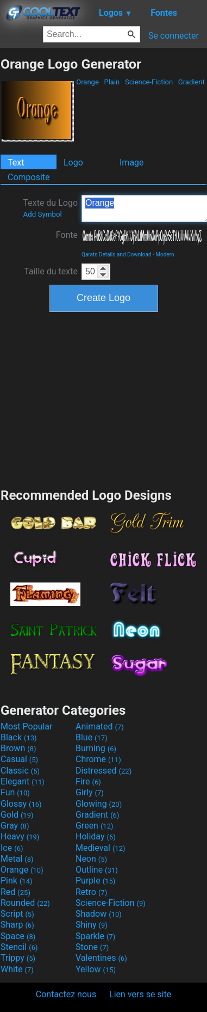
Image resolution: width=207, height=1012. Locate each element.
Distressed (103, 770)
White (17, 969)
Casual (19, 759)
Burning (96, 748)
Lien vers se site (140, 994)
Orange (87, 82)
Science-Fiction (149, 82)
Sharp (17, 924)
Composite (29, 177)
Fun (15, 792)
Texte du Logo (50, 208)
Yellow (96, 969)
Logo (73, 162)
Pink (17, 880)
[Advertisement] (103, 398)
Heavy (20, 836)
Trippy (18, 958)
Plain (111, 82)
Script (17, 914)
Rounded (25, 903)
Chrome (98, 759)
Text (16, 162)
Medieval (101, 848)
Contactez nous (66, 994)
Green (95, 825)
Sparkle (95, 936)
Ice (12, 848)
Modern (164, 254)
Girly (90, 792)
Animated (100, 726)
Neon (91, 859)
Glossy (21, 804)
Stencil (19, 947)
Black (19, 737)
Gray (15, 825)
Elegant (23, 781)
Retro (91, 892)
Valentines (101, 958)
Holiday (96, 836)
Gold (17, 814)
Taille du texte (51, 271)
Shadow (99, 914)
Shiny (92, 924)
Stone (92, 947)
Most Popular (27, 726)
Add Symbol (42, 214)
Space (18, 936)
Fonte (67, 235)
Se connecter (173, 35)
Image (132, 162)
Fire (88, 781)
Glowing (99, 804)
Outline (97, 869)
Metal (17, 859)
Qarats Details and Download (116, 254)
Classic (20, 770)
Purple (95, 880)
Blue (92, 737)
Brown (18, 748)
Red (15, 892)
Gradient (191, 82)
